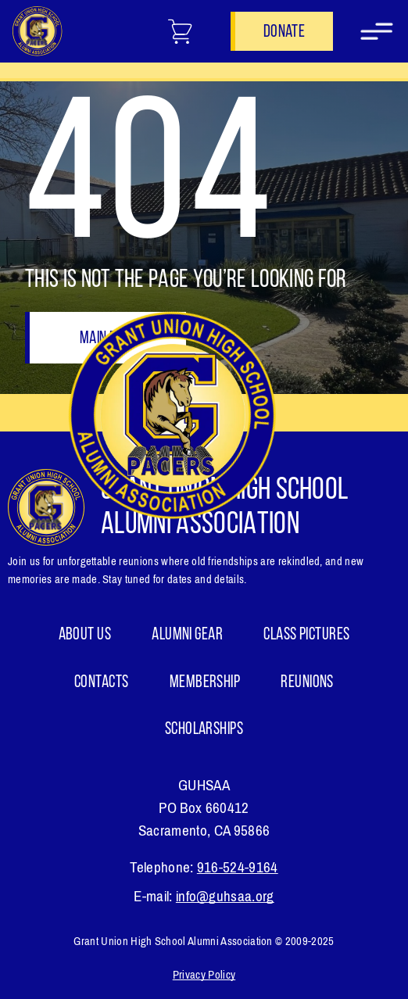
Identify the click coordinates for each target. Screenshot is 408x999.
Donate (284, 32)
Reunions (307, 683)
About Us (85, 635)
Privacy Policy (204, 974)
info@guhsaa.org (225, 896)
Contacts (101, 683)
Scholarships (204, 730)
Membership (205, 683)
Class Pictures (306, 635)
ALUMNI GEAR (187, 635)
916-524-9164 (237, 867)
